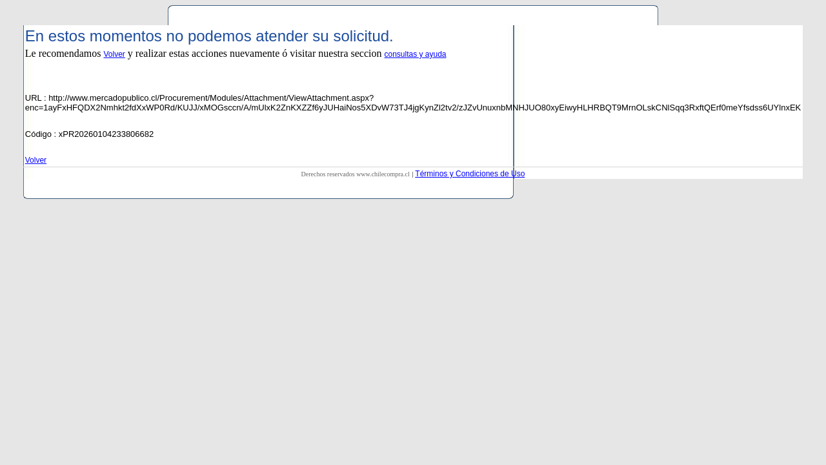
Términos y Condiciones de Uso (470, 173)
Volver (114, 54)
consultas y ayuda (415, 54)
